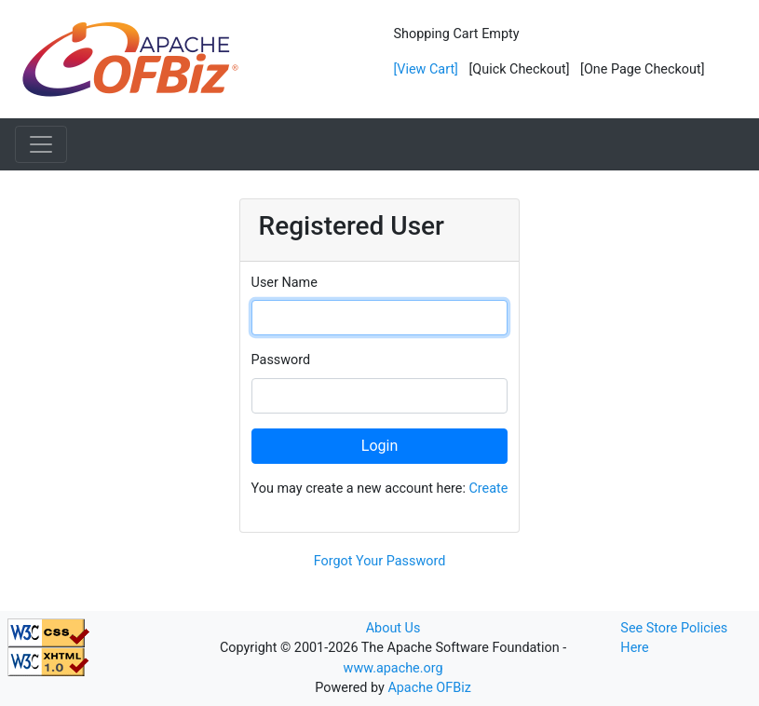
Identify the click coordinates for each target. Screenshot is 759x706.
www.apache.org (393, 668)
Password (281, 360)
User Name (284, 283)
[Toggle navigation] (41, 144)
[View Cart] (426, 69)
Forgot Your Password (380, 561)
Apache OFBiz (428, 688)
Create (488, 488)
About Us (393, 628)
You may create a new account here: (379, 488)
